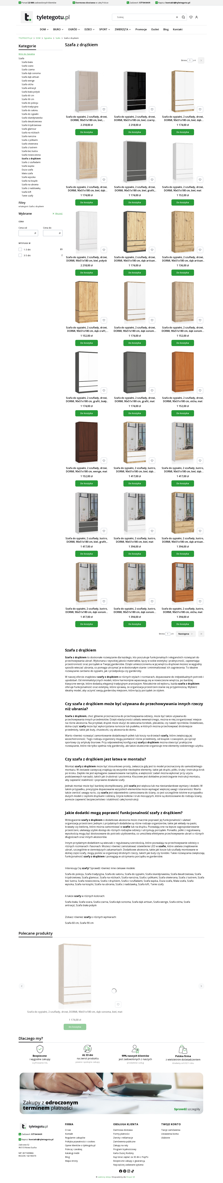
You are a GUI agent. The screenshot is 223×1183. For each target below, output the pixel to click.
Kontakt (69, 1133)
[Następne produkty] (186, 634)
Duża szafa (27, 169)
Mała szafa (27, 173)
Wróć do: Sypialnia (27, 54)
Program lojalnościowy (124, 1149)
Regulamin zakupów (75, 1137)
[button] (183, 17)
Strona (184, 60)
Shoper (129, 1177)
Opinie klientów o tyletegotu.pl (80, 1145)
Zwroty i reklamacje (123, 1137)
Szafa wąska (28, 165)
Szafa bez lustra (30, 151)
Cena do (47, 227)
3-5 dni (27, 255)
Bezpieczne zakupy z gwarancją (129, 1160)
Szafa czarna (28, 69)
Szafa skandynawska (32, 117)
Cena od (23, 227)
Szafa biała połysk (31, 91)
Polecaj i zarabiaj (73, 1149)
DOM (38, 38)
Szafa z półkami (30, 139)
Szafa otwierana (30, 143)
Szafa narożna (29, 136)
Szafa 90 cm (28, 99)
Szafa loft (26, 191)
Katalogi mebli (72, 1153)
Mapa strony (71, 1160)
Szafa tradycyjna (30, 106)
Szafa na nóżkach (30, 132)
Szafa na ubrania (30, 184)
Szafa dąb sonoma (31, 73)
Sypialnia (48, 38)
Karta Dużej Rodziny (123, 1153)
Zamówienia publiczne (124, 1141)
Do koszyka (86, 132)
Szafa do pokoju (30, 102)
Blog (67, 1156)
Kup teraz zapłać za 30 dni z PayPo (130, 1156)
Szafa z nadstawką (31, 188)
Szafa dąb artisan (30, 76)
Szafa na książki (29, 180)
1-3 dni (27, 249)
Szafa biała (27, 62)
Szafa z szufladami (31, 162)
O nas (68, 1129)
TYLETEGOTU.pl (25, 38)
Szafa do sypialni (30, 114)
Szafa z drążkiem (110, 881)
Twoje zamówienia (170, 1129)
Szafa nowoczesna (31, 154)
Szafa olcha (27, 84)
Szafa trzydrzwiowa (31, 125)
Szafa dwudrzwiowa (32, 121)
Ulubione (165, 1137)
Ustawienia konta (170, 1133)
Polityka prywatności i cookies (80, 1141)
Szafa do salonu (30, 110)
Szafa (58, 38)
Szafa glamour (29, 128)
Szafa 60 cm (28, 95)
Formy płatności (121, 1133)
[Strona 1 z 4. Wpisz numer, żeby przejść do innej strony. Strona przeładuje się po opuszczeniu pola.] (189, 60)
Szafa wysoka (28, 177)
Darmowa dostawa (123, 1129)
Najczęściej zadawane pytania (128, 1164)
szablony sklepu (104, 1177)
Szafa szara (27, 65)
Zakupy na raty (120, 1145)
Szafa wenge (28, 80)
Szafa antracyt (29, 88)
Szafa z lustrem (29, 147)
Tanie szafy (27, 195)
